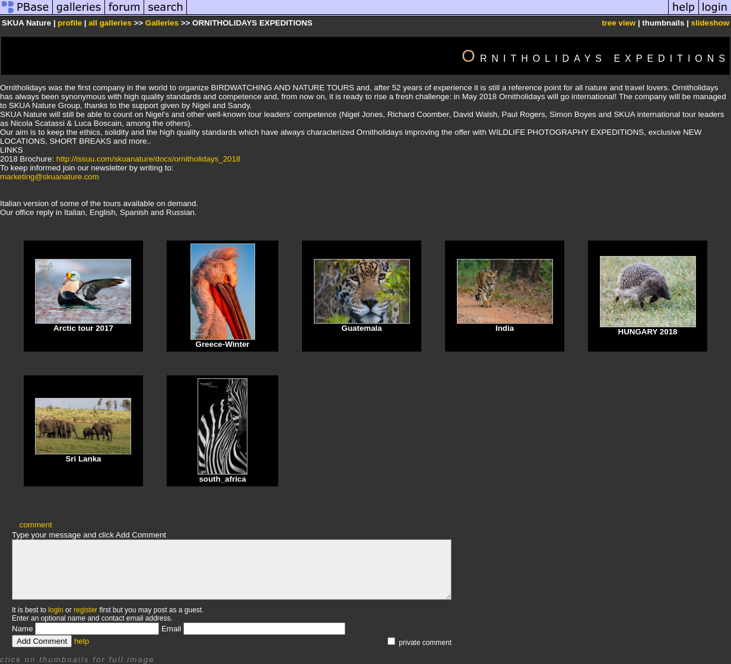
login (55, 610)
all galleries (110, 22)
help (81, 641)
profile (70, 22)
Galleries (162, 22)
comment (36, 524)
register (85, 610)
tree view (618, 22)
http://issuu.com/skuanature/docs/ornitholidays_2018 (148, 158)
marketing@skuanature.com (49, 176)
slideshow (710, 22)
